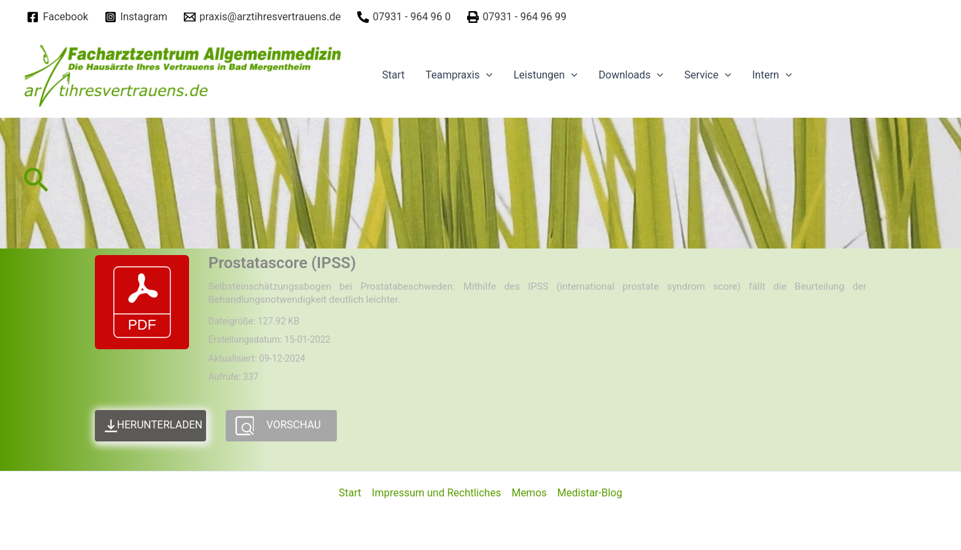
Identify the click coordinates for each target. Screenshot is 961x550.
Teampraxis (458, 75)
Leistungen (546, 75)
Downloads (631, 75)
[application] (486, 75)
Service (707, 75)
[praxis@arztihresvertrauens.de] (262, 17)
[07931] (404, 17)
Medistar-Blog (589, 493)
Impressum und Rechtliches (436, 493)
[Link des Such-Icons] (36, 183)
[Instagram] (135, 17)
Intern (772, 75)
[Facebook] (57, 17)
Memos (529, 493)
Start (393, 75)
